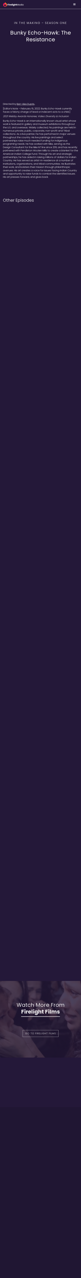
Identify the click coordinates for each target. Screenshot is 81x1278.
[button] (74, 4)
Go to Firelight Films (40, 1033)
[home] (13, 4)
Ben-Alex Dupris (25, 104)
